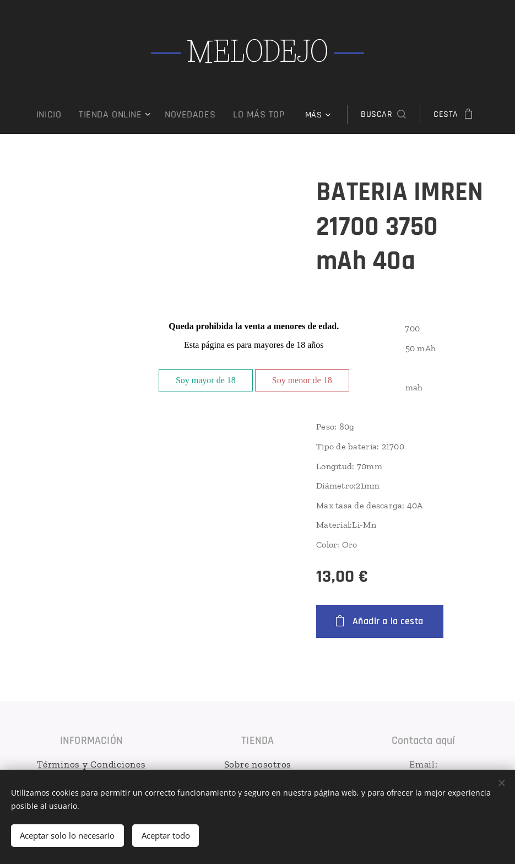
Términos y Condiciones (91, 764)
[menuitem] (62, 114)
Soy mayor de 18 (206, 380)
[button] (373, 114)
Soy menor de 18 (302, 380)
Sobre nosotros (257, 764)
